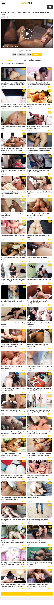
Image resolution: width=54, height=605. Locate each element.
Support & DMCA (17, 602)
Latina (27, 3)
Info (14, 54)
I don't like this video (22, 51)
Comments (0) (37, 54)
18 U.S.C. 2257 (38, 602)
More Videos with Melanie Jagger (28, 60)
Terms (28, 602)
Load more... (27, 594)
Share (29, 54)
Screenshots (21, 54)
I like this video (20, 51)
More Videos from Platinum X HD (14, 63)
